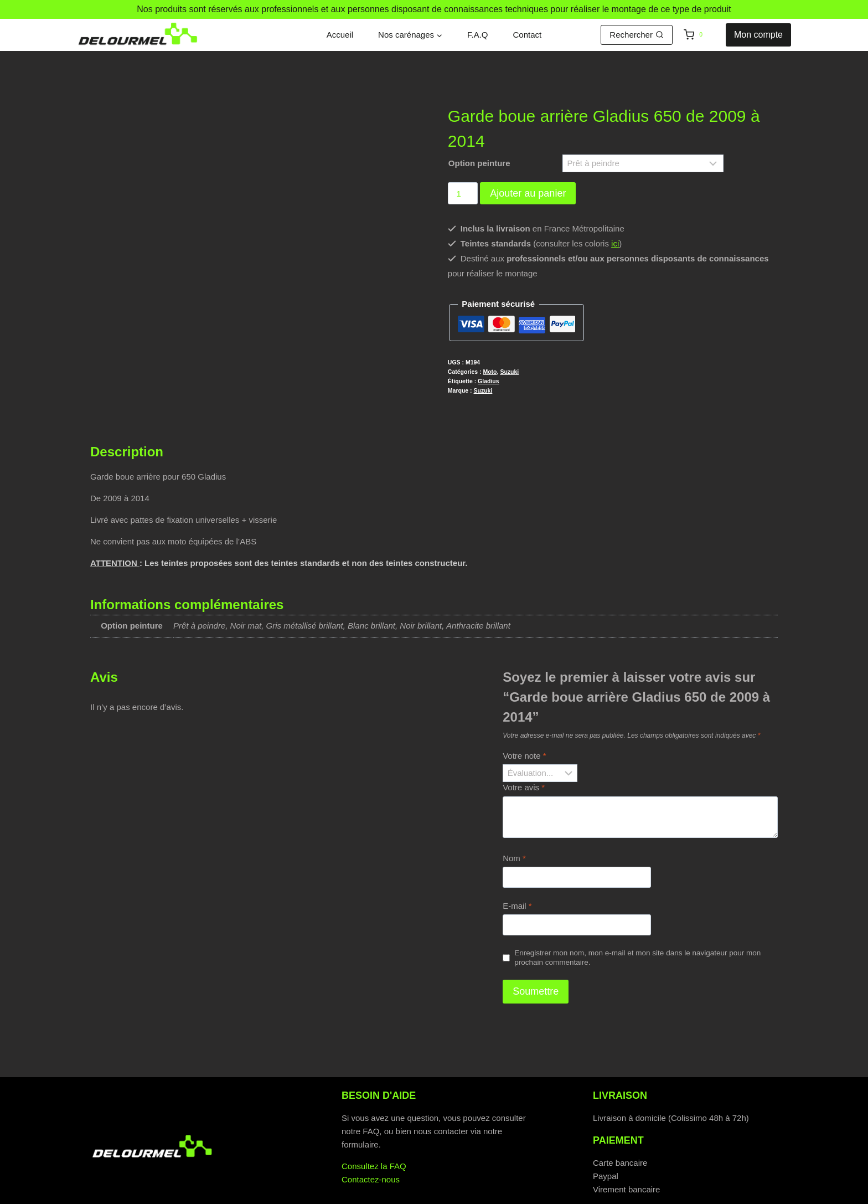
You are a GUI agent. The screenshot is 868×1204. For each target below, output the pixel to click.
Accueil (340, 34)
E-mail (517, 875)
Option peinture (479, 163)
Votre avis (524, 756)
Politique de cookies (431, 1194)
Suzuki (509, 371)
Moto (490, 371)
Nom (514, 827)
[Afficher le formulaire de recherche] (637, 35)
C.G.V (504, 1194)
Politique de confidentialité (316, 1194)
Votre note (524, 725)
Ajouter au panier (528, 193)
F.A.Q (477, 34)
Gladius (488, 381)
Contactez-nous (371, 1149)
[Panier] (702, 35)
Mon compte (758, 34)
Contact (527, 34)
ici (615, 243)
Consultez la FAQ (374, 1135)
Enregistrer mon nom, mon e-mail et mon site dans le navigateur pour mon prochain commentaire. (637, 927)
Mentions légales (571, 1194)
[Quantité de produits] (463, 193)
